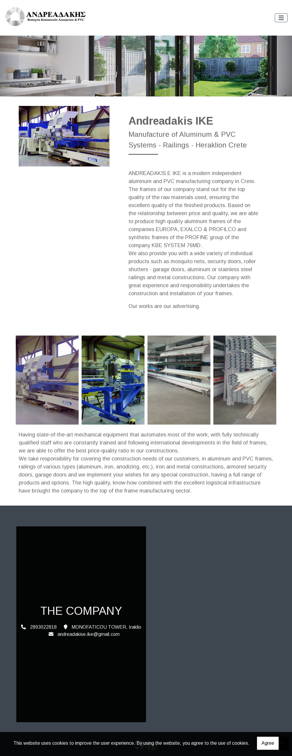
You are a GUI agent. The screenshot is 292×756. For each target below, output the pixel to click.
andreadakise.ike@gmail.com (89, 634)
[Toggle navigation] (281, 18)
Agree (267, 743)
